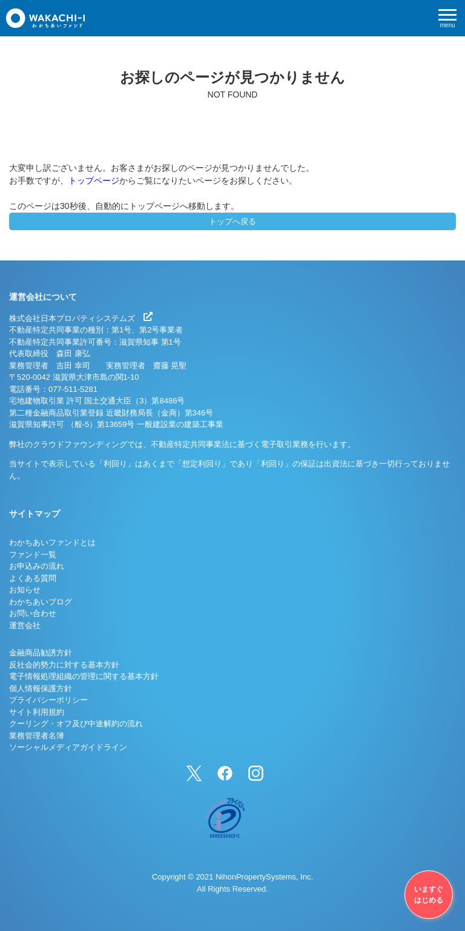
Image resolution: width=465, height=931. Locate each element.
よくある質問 (32, 578)
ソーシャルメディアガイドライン (68, 747)
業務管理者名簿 (36, 735)
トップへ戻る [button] (232, 221)
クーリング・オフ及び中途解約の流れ (76, 723)
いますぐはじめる (428, 894)
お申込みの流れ (36, 566)
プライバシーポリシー (48, 699)
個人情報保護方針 (40, 688)
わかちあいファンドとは (52, 542)
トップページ (93, 180)
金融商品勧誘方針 (40, 652)
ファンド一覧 (32, 554)
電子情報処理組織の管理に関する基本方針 (84, 676)
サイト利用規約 (36, 712)
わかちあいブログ (40, 601)
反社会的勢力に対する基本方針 (64, 664)
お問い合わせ (32, 613)
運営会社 (25, 625)
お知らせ (25, 589)
